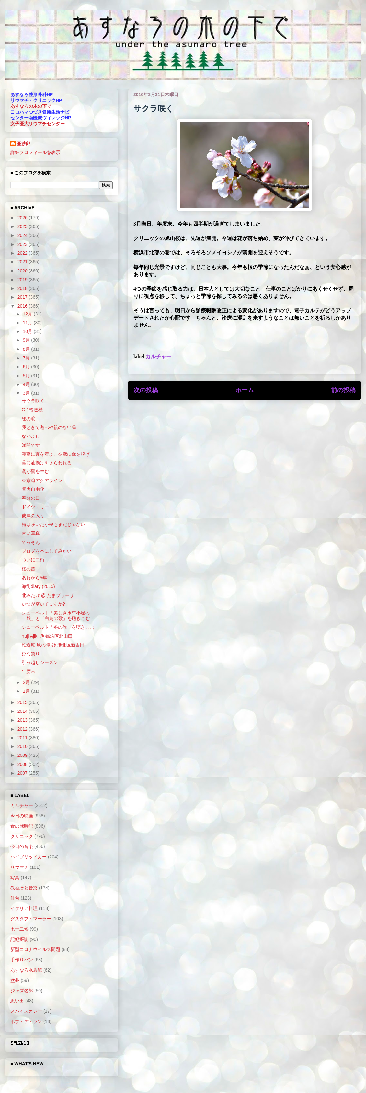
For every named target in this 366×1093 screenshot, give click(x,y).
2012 (23, 729)
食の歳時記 (21, 826)
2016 (23, 306)
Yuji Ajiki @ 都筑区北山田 (47, 636)
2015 (23, 702)
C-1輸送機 (32, 409)
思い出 (17, 1000)
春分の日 (31, 498)
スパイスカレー (26, 1011)
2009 (23, 755)
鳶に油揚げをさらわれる (47, 462)
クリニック (21, 836)
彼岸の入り (33, 515)
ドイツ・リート (37, 507)
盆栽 (14, 980)
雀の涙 (28, 418)
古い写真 (31, 533)
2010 (23, 746)
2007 (23, 773)
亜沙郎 (23, 143)
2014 (23, 711)
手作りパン (21, 959)
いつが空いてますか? (43, 604)
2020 (23, 270)
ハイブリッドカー (28, 856)
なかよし (31, 436)
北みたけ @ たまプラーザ (48, 595)
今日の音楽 (21, 846)
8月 (27, 349)
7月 (27, 357)
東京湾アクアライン (42, 480)
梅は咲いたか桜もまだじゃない (53, 524)
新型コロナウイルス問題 (35, 949)
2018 (23, 288)
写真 (14, 877)
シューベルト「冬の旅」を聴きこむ (58, 627)
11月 (28, 322)
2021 (23, 261)
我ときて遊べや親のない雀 (49, 427)
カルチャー (158, 356)
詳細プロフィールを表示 (35, 152)
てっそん (31, 542)
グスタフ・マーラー (30, 918)
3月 (27, 393)
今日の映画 (21, 815)
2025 (23, 226)
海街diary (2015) (38, 586)
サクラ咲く (33, 400)
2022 (23, 253)
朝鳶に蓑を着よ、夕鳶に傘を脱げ (56, 454)
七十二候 (19, 929)
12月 (28, 313)
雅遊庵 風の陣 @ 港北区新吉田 (53, 644)
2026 (23, 217)
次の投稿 (145, 390)
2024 (23, 235)
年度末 (28, 671)
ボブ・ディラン (26, 1021)
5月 (27, 375)
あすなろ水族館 (26, 970)
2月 (27, 682)
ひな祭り (31, 653)
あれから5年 (34, 577)
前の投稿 (343, 390)
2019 (23, 279)
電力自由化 (33, 489)
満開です (31, 445)
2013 (23, 720)
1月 (27, 691)
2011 (23, 737)
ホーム (244, 390)
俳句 (14, 897)
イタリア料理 (24, 908)
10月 (28, 331)
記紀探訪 (19, 939)
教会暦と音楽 (24, 887)
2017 (23, 297)
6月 (27, 366)
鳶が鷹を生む (35, 471)
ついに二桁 (33, 559)
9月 (27, 340)
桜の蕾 (28, 568)
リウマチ (19, 867)
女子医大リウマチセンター (37, 123)
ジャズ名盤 (21, 990)
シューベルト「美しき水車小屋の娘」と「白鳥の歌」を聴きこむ (56, 615)
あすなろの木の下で (30, 106)
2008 (23, 764)
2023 (23, 244)
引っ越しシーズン (40, 662)
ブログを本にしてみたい (47, 551)
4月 (27, 384)
